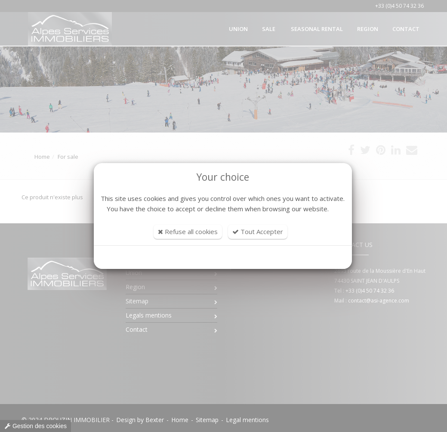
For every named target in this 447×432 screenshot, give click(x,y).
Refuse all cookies (188, 231)
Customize (222, 257)
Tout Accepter (257, 231)
